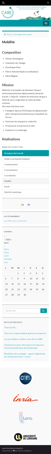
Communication (11, 164)
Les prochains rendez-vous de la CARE (23, 339)
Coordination (10, 175)
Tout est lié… (10, 327)
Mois (6, 249)
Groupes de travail (23, 34)
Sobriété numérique (12, 192)
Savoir (7, 186)
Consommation (11, 170)
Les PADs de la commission (15, 221)
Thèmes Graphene (24, 451)
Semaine (8, 259)
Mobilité (7, 181)
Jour (6, 262)
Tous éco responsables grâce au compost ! (25, 333)
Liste (6, 255)
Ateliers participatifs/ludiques (17, 159)
